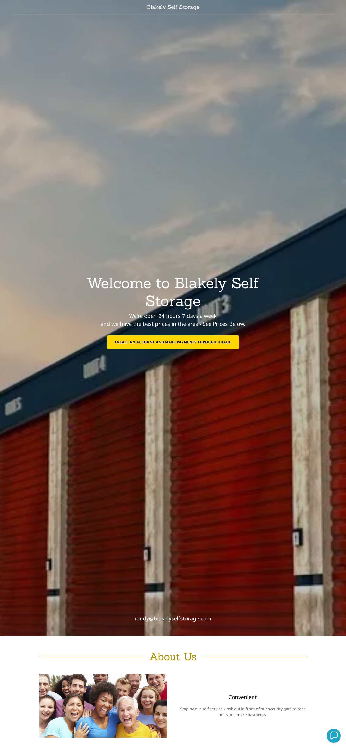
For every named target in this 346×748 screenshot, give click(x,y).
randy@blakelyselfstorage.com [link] (173, 618)
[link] (173, 7)
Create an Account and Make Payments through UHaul (173, 342)
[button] (334, 736)
